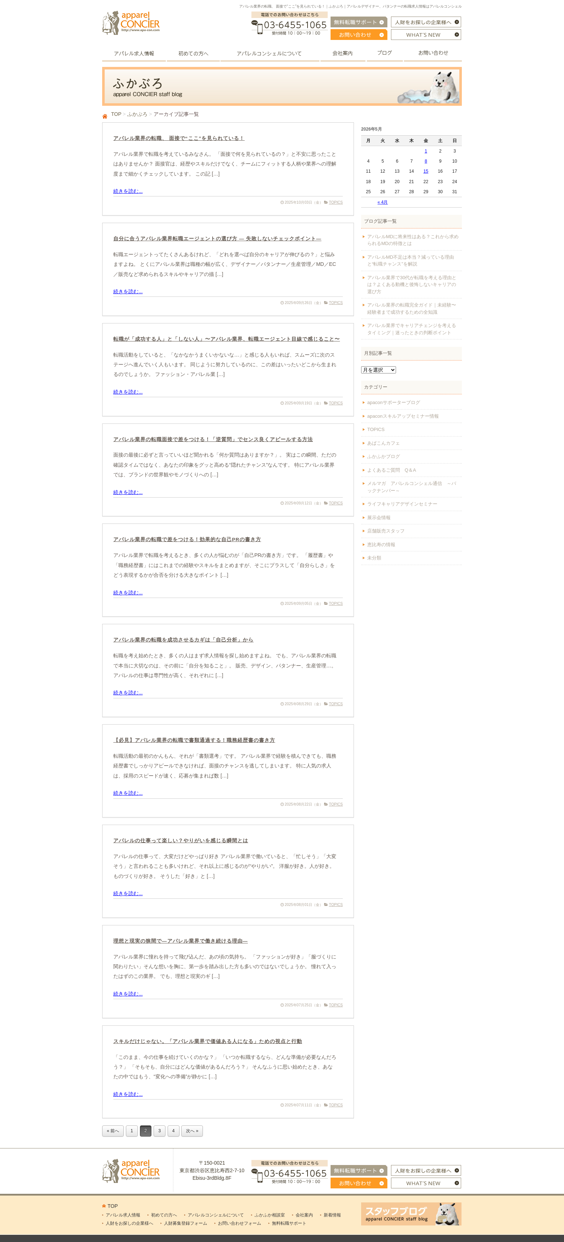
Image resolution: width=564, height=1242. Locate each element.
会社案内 (304, 1215)
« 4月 (383, 202)
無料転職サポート (289, 1223)
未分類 (374, 558)
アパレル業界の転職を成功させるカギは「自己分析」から (183, 640)
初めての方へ (164, 1215)
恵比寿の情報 (381, 544)
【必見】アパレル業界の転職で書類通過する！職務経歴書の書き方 (194, 740)
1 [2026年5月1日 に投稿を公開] (426, 151)
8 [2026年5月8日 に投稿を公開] (426, 161)
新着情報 (332, 1215)
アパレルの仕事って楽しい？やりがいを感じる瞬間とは (180, 840)
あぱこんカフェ (383, 443)
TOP (116, 114)
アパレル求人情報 (123, 1215)
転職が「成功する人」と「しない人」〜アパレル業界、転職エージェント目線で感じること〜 (226, 339)
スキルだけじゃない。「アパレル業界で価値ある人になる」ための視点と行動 (207, 1041)
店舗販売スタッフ (386, 531)
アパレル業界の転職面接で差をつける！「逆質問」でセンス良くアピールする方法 (213, 439)
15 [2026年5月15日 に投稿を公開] (425, 171)
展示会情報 (379, 517)
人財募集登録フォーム (185, 1223)
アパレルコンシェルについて (216, 1215)
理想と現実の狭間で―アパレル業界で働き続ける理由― (180, 941)
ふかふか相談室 (270, 1215)
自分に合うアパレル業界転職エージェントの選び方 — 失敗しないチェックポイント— (217, 238)
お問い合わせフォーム (239, 1223)
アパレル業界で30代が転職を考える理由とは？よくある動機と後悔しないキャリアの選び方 (411, 284)
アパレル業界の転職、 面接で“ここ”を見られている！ (179, 138)
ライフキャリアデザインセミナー (402, 504)
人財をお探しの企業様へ (129, 1223)
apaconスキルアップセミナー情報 (403, 416)
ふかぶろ (137, 114)
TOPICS (336, 202)
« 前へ (113, 1130)
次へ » (192, 1130)
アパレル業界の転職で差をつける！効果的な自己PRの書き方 (187, 539)
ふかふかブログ (383, 456)
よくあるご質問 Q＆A (391, 470)
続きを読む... (128, 191)
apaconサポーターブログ (393, 402)
